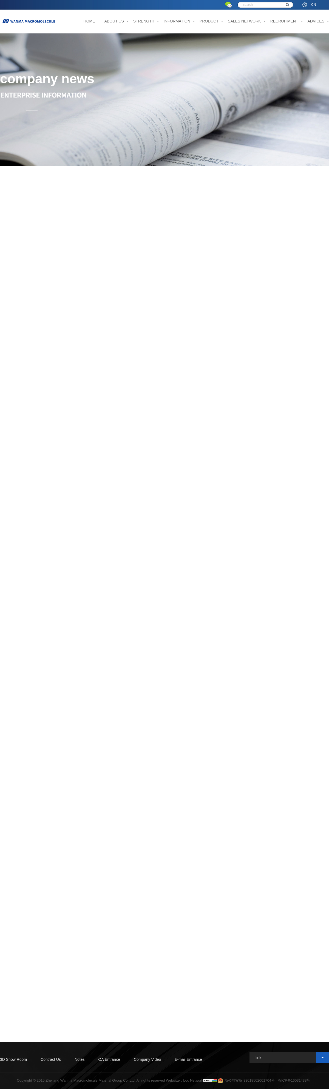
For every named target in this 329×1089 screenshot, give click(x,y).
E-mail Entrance (188, 1059)
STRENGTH (143, 21)
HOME (89, 21)
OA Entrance (109, 1059)
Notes (80, 1059)
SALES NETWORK (244, 21)
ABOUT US (114, 21)
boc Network (193, 1080)
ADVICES (316, 21)
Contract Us (51, 1059)
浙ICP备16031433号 (294, 1080)
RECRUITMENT (284, 21)
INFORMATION (177, 21)
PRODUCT (209, 21)
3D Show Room (13, 1059)
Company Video (147, 1059)
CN (313, 5)
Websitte (173, 1080)
